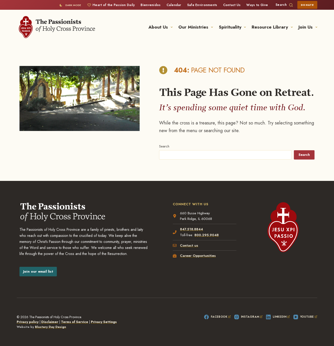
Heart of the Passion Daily (111, 5)
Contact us (189, 245)
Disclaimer (49, 322)
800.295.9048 (206, 235)
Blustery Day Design (50, 327)
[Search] (284, 4)
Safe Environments (202, 5)
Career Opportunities (198, 255)
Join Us (308, 27)
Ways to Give (257, 5)
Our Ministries (196, 27)
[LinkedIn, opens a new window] (278, 317)
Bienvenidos (151, 5)
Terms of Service (74, 322)
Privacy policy (28, 322)
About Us (161, 27)
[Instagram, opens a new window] (248, 317)
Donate (307, 5)
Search (164, 146)
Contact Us (232, 5)
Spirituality (233, 27)
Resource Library (273, 27)
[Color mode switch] (70, 5)
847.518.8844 (191, 229)
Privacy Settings (104, 322)
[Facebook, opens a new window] (217, 317)
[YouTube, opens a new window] (305, 317)
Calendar (174, 5)
